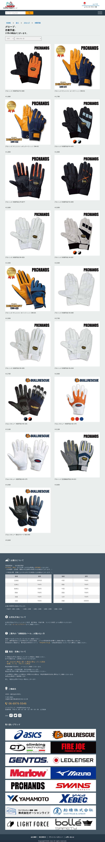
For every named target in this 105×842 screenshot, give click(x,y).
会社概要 (34, 837)
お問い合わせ (70, 837)
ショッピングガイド (18, 624)
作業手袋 (38, 23)
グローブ (27, 23)
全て (17, 23)
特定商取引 (42, 837)
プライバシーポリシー (56, 837)
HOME (8, 23)
